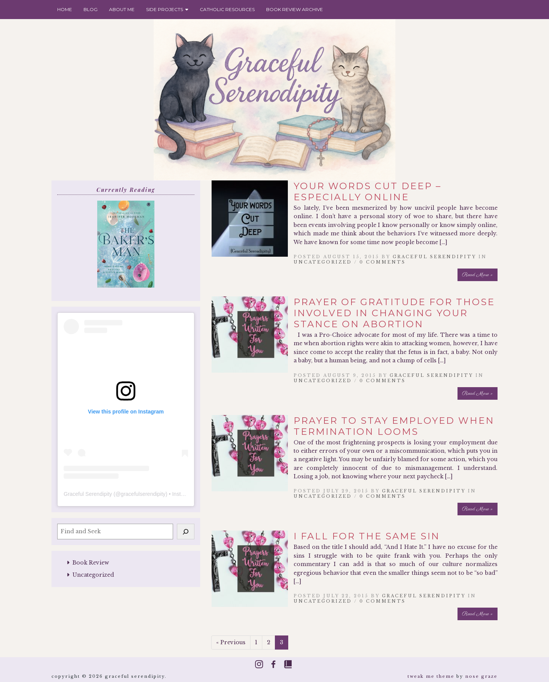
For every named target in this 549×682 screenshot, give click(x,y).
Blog (90, 9)
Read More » (477, 274)
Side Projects (167, 9)
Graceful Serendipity (88, 494)
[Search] (185, 531)
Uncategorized (93, 574)
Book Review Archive (294, 9)
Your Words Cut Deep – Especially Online (367, 191)
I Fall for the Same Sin (367, 536)
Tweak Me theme (431, 676)
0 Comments (383, 262)
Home (64, 9)
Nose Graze (481, 676)
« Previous (231, 642)
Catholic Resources (227, 9)
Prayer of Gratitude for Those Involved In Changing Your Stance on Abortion (394, 313)
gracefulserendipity (143, 494)
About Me (122, 9)
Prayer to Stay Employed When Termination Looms (394, 426)
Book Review (90, 562)
